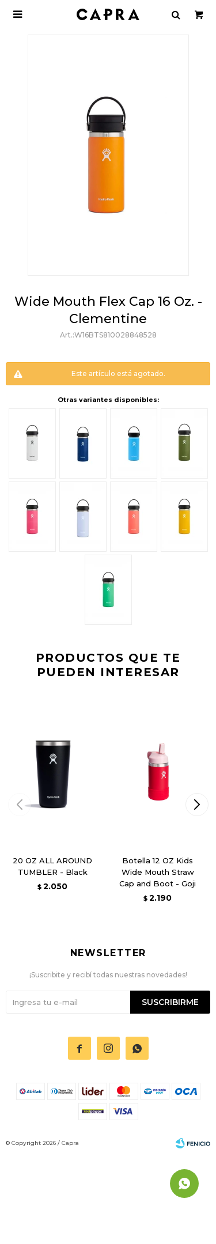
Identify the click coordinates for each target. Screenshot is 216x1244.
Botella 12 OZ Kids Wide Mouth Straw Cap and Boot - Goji (157, 872)
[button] (196, 804)
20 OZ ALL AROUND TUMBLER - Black (52, 866)
